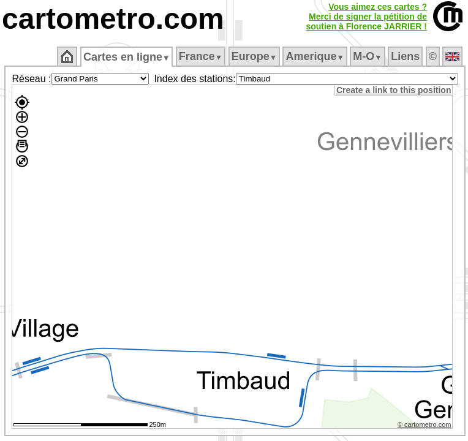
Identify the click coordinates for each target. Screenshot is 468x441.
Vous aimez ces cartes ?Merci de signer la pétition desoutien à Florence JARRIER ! (366, 16)
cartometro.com (113, 18)
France (200, 56)
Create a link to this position (393, 90)
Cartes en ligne (126, 57)
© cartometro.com (424, 424)
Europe (254, 56)
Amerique (314, 56)
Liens (405, 56)
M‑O (367, 56)
